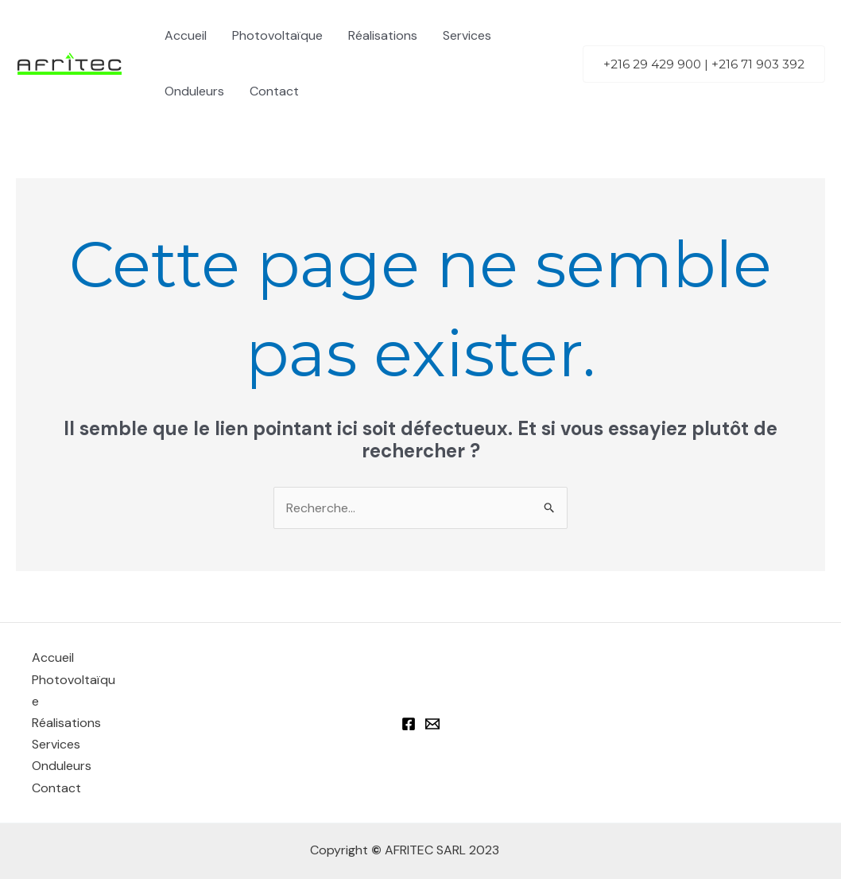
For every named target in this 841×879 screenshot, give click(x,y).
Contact (274, 91)
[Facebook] (408, 724)
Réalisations (382, 35)
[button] (704, 64)
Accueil (186, 35)
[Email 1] (432, 724)
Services (467, 35)
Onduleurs (194, 91)
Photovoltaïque (277, 35)
